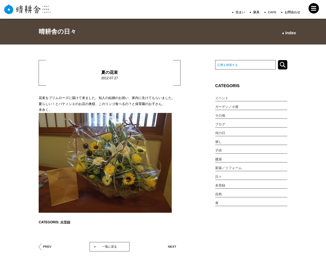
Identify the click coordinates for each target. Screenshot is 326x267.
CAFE (272, 12)
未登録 (65, 222)
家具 (256, 12)
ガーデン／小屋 (226, 107)
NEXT (172, 246)
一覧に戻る (109, 246)
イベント (221, 98)
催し (218, 141)
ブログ (220, 124)
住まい (240, 12)
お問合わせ (292, 12)
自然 (218, 194)
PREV (47, 246)
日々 (218, 176)
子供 (218, 150)
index (289, 33)
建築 (218, 159)
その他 (220, 115)
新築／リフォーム (228, 168)
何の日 (220, 133)
